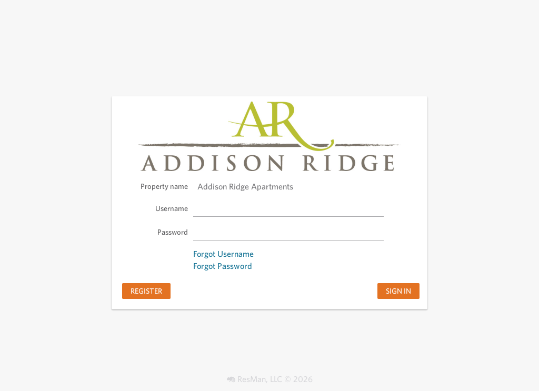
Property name (164, 186)
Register (146, 290)
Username (171, 208)
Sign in (398, 290)
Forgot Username (223, 254)
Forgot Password (222, 266)
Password (172, 231)
